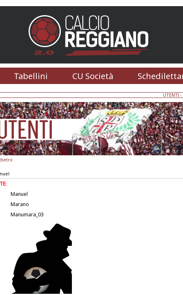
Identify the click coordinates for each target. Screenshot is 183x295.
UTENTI (171, 95)
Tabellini (31, 76)
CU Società (92, 76)
